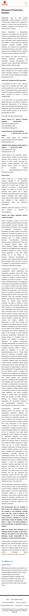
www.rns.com (21, 554)
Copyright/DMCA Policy (7, 605)
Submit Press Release (8, 602)
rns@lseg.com (10, 554)
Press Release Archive (17, 599)
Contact (26, 605)
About (7, 599)
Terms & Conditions (21, 602)
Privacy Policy (19, 605)
